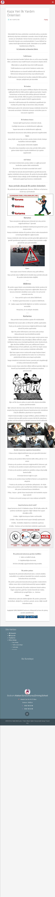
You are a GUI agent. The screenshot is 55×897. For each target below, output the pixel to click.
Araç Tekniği (15, 642)
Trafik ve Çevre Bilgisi (17, 644)
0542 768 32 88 (28, 705)
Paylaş (46, 19)
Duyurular (12, 635)
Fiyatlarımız (12, 638)
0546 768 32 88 (28, 709)
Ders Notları (13, 640)
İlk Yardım (14, 649)
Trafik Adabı (15, 647)
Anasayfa (12, 633)
